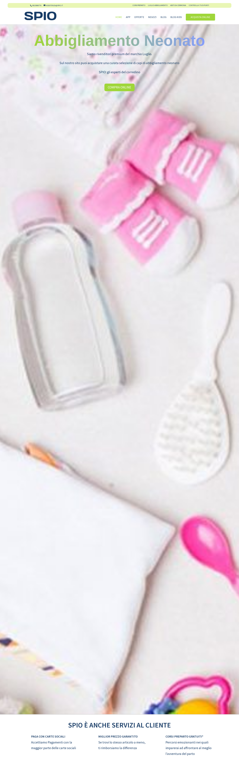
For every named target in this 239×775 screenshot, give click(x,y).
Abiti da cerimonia (178, 5)
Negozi (152, 17)
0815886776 (36, 5)
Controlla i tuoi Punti (199, 5)
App (128, 17)
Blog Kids (176, 17)
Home (118, 17)
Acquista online (200, 17)
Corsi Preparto (138, 5)
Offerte (139, 17)
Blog (163, 17)
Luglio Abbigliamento (158, 5)
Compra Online (119, 87)
